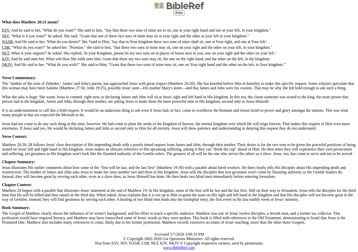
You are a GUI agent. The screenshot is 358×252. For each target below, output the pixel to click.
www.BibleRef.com (179, 248)
